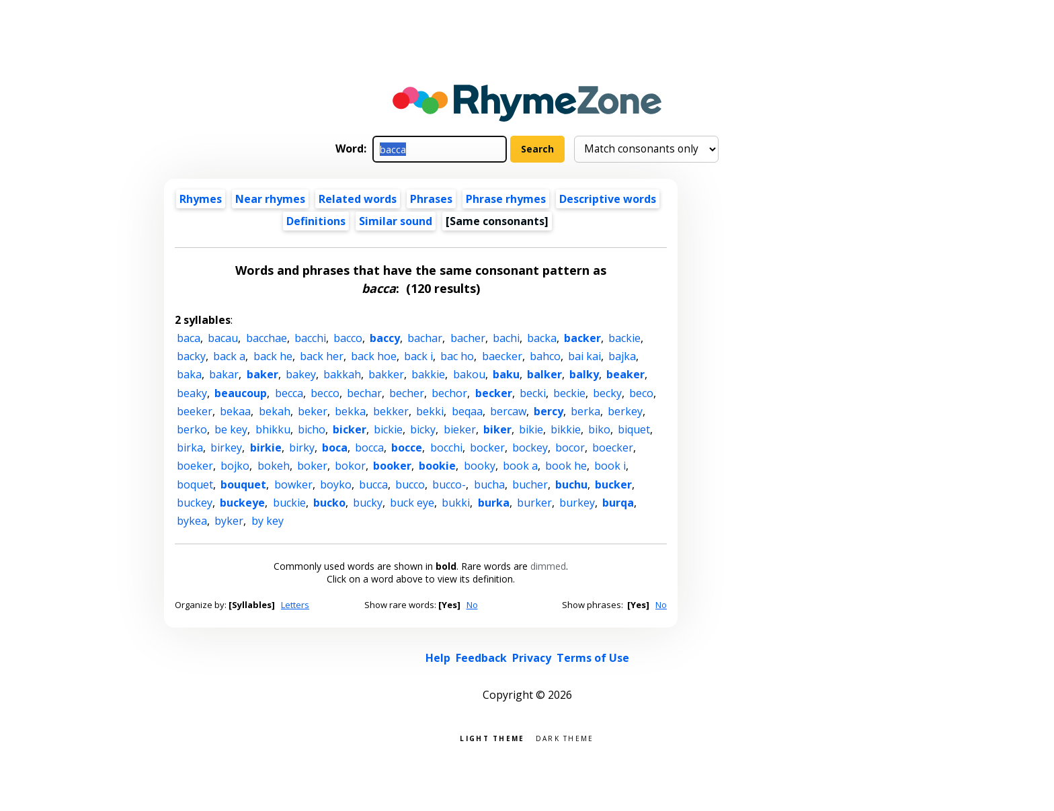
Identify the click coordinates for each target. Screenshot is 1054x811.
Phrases (431, 198)
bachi (506, 338)
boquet (195, 484)
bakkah (342, 374)
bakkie (428, 374)
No (472, 605)
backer (582, 338)
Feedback (481, 657)
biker (497, 429)
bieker (460, 429)
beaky (192, 393)
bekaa (235, 411)
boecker (612, 447)
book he (566, 465)
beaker (625, 374)
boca (335, 447)
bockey (530, 447)
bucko (329, 502)
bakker (386, 374)
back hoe (374, 356)
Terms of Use (593, 657)
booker (392, 465)
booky (479, 465)
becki (533, 393)
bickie (388, 429)
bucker (613, 484)
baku (506, 374)
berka (585, 411)
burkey (577, 502)
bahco (545, 356)
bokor (350, 465)
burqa (618, 502)
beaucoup (240, 393)
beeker (194, 411)
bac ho (457, 356)
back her (321, 356)
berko (192, 429)
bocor (570, 447)
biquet (634, 429)
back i (418, 356)
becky (607, 393)
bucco (410, 484)
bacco (347, 338)
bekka (350, 411)
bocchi (446, 447)
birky (302, 447)
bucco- (449, 484)
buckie (289, 502)
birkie (266, 447)
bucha (489, 484)
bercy (548, 411)
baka (189, 374)
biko (599, 429)
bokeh (273, 465)
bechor (449, 393)
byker (228, 520)
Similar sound (395, 221)
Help (437, 657)
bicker (349, 429)
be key (230, 429)
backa (542, 338)
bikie (531, 429)
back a (229, 356)
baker (262, 374)
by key (267, 520)
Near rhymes (270, 198)
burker (534, 502)
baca (188, 338)
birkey (226, 447)
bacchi (310, 338)
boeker (195, 465)
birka (190, 447)
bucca (373, 484)
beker (312, 411)
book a (520, 465)
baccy (385, 338)
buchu (571, 484)
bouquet (243, 484)
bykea (192, 520)
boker (312, 465)
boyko (336, 484)
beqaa (467, 411)
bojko (234, 465)
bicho (311, 429)
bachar (424, 338)
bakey (301, 374)
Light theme (492, 737)
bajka (622, 356)
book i (610, 465)
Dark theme (565, 737)
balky (584, 374)
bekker (391, 411)
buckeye (242, 502)
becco (325, 393)
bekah (274, 411)
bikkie (566, 429)
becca (289, 393)
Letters (295, 605)
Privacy (531, 657)
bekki (430, 411)
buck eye (412, 502)
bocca (369, 447)
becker (493, 393)
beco (641, 393)
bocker (487, 447)
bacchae (266, 338)
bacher (467, 338)
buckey (194, 502)
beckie (569, 393)
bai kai (584, 356)
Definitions (316, 221)
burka (494, 502)
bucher (530, 484)
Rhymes (200, 198)
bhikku (272, 429)
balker (544, 374)
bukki (456, 502)
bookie (437, 465)
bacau (223, 338)
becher (406, 393)
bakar (224, 374)
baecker (502, 356)
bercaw (508, 411)
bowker (293, 484)
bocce (406, 447)
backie (624, 338)
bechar (364, 393)
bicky (423, 429)
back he (272, 356)
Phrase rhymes (506, 198)
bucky (367, 502)
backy (191, 356)
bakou (469, 374)
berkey (625, 411)
